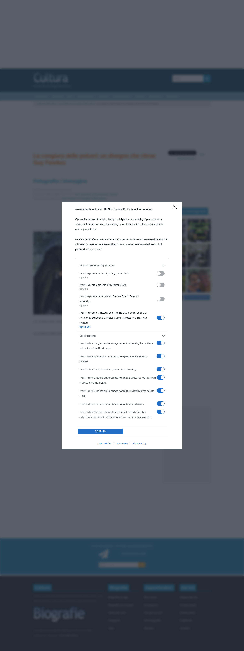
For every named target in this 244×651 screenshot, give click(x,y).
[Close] (176, 279)
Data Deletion (104, 372)
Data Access (122, 372)
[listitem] (122, 336)
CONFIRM (100, 360)
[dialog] (122, 325)
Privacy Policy (139, 372)
